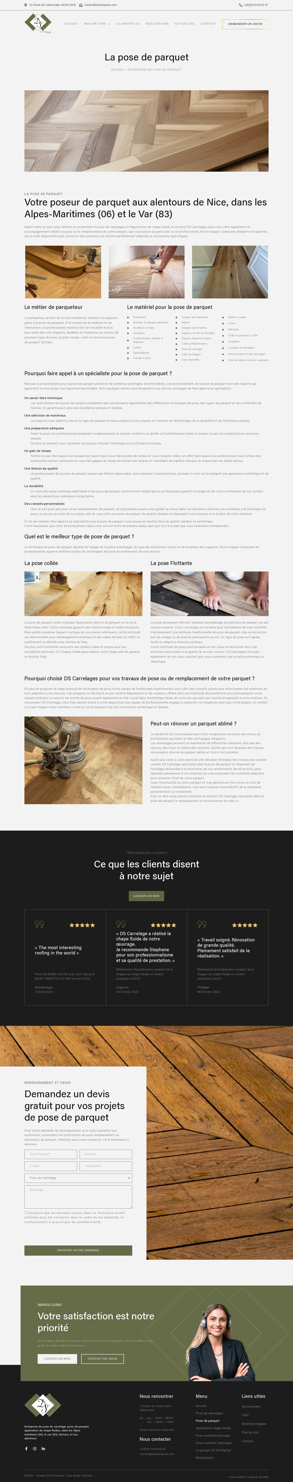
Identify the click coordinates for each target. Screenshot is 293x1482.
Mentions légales (254, 1424)
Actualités (185, 24)
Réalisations (157, 24)
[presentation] (55, 1235)
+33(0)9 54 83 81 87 (153, 1449)
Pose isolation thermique (214, 1443)
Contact (208, 24)
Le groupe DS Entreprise (213, 1450)
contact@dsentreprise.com (157, 1454)
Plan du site (250, 1432)
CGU (245, 1415)
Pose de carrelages (209, 1413)
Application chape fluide (213, 1428)
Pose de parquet (208, 1421)
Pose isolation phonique (213, 1435)
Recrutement (251, 1406)
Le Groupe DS (128, 24)
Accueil (71, 24)
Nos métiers (97, 24)
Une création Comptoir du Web (249, 1477)
